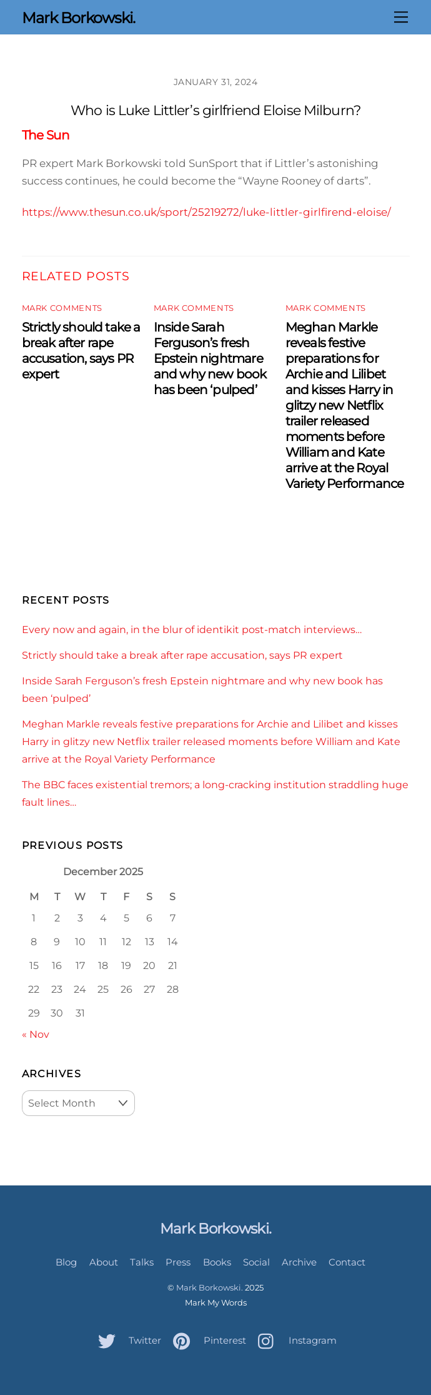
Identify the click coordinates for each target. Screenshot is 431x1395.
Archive (299, 1262)
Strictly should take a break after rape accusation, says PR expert (81, 350)
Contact (347, 1262)
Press (178, 1262)
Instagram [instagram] (294, 1340)
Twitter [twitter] (126, 1340)
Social (256, 1262)
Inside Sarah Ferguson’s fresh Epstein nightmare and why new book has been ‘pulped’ (210, 358)
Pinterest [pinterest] (206, 1340)
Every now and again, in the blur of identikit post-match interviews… (192, 629)
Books (217, 1262)
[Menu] (401, 16)
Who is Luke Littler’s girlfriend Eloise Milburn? (215, 110)
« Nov (35, 1034)
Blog (66, 1262)
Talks (142, 1262)
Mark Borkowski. (209, 1287)
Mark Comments (62, 308)
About (103, 1262)
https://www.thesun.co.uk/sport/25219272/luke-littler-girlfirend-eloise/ (206, 212)
